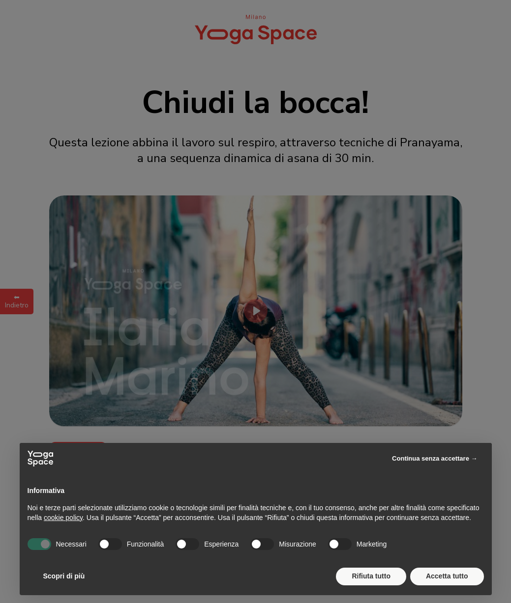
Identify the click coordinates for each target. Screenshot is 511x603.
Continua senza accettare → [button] (434, 458)
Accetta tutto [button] (447, 576)
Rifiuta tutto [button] (371, 576)
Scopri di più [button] (64, 576)
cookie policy (63, 517)
